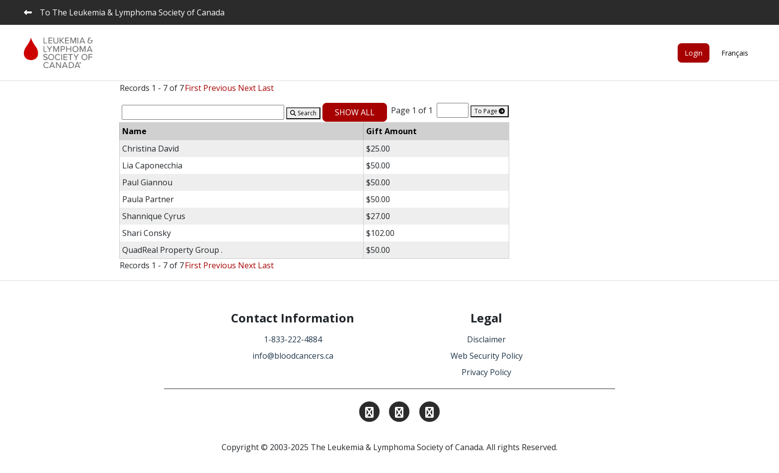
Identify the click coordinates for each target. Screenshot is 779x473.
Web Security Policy (487, 355)
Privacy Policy (486, 372)
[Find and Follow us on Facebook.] (429, 413)
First (193, 87)
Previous (219, 87)
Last (266, 87)
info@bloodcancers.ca (292, 355)
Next (247, 87)
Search (303, 113)
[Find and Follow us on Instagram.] (369, 413)
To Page (489, 111)
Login (693, 53)
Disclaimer (486, 339)
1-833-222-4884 (293, 339)
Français (734, 53)
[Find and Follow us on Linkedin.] (399, 413)
